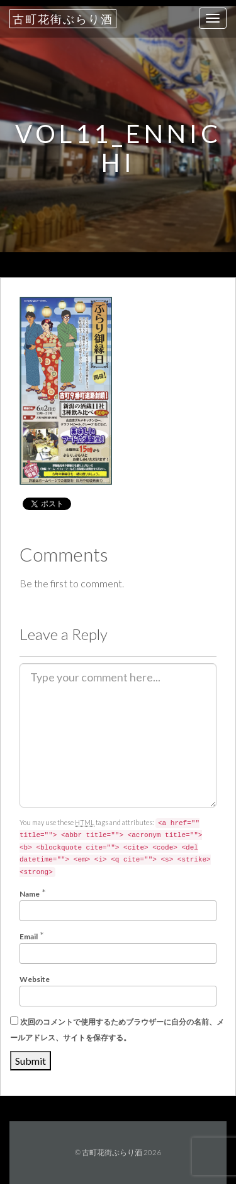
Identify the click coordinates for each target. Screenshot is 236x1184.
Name (30, 894)
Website (35, 979)
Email (29, 936)
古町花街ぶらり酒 (63, 19)
